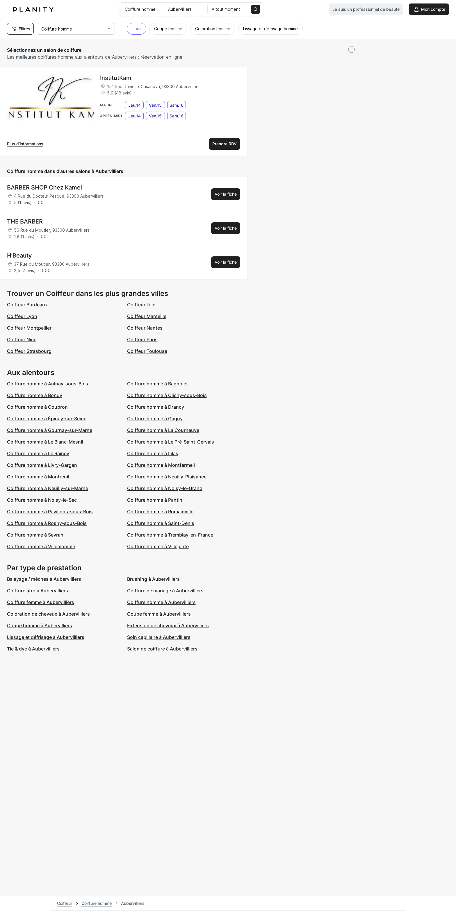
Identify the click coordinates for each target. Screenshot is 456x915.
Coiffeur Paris (142, 339)
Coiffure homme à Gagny (155, 418)
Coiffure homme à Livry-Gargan (42, 465)
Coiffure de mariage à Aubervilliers (165, 591)
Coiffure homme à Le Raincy (38, 453)
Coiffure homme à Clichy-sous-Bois (167, 395)
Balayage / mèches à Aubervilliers (44, 579)
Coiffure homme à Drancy (155, 407)
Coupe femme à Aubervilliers (159, 614)
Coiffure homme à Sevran (35, 535)
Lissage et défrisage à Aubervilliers (45, 637)
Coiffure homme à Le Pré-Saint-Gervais (170, 442)
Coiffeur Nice (21, 339)
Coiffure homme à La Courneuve (163, 430)
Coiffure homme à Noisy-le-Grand (164, 488)
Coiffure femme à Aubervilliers (40, 602)
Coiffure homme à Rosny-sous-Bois (47, 523)
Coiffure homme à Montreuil (38, 477)
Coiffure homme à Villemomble (41, 546)
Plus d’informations (25, 143)
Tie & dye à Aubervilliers (33, 649)
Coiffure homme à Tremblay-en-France (170, 535)
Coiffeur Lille (141, 305)
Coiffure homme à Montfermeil (161, 465)
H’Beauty (19, 255)
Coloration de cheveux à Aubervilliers (48, 614)
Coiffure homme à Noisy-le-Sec (42, 500)
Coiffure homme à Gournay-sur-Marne (49, 430)
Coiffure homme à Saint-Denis (160, 523)
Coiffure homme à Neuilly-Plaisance (166, 477)
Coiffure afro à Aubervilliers (37, 591)
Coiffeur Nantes (145, 328)
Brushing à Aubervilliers (153, 579)
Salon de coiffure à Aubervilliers (162, 649)
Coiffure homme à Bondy (34, 395)
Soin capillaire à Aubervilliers (158, 637)
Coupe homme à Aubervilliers (39, 625)
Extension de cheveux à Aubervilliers (168, 625)
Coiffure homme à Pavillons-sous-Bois (50, 511)
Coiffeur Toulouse (147, 351)
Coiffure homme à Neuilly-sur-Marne (47, 488)
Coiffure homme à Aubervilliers (161, 602)
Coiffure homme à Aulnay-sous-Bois (47, 384)
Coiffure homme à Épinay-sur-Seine (46, 418)
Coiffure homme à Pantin (154, 500)
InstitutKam (115, 77)
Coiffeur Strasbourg (29, 351)
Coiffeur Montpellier (29, 328)
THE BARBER (25, 221)
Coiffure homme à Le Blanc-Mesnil (45, 442)
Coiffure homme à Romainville (160, 511)
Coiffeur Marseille (146, 316)
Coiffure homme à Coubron (37, 407)
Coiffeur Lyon (22, 316)
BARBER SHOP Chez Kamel (44, 187)
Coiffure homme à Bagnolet (157, 384)
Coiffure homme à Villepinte (158, 546)
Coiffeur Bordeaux (27, 305)
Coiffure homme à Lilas (152, 453)
